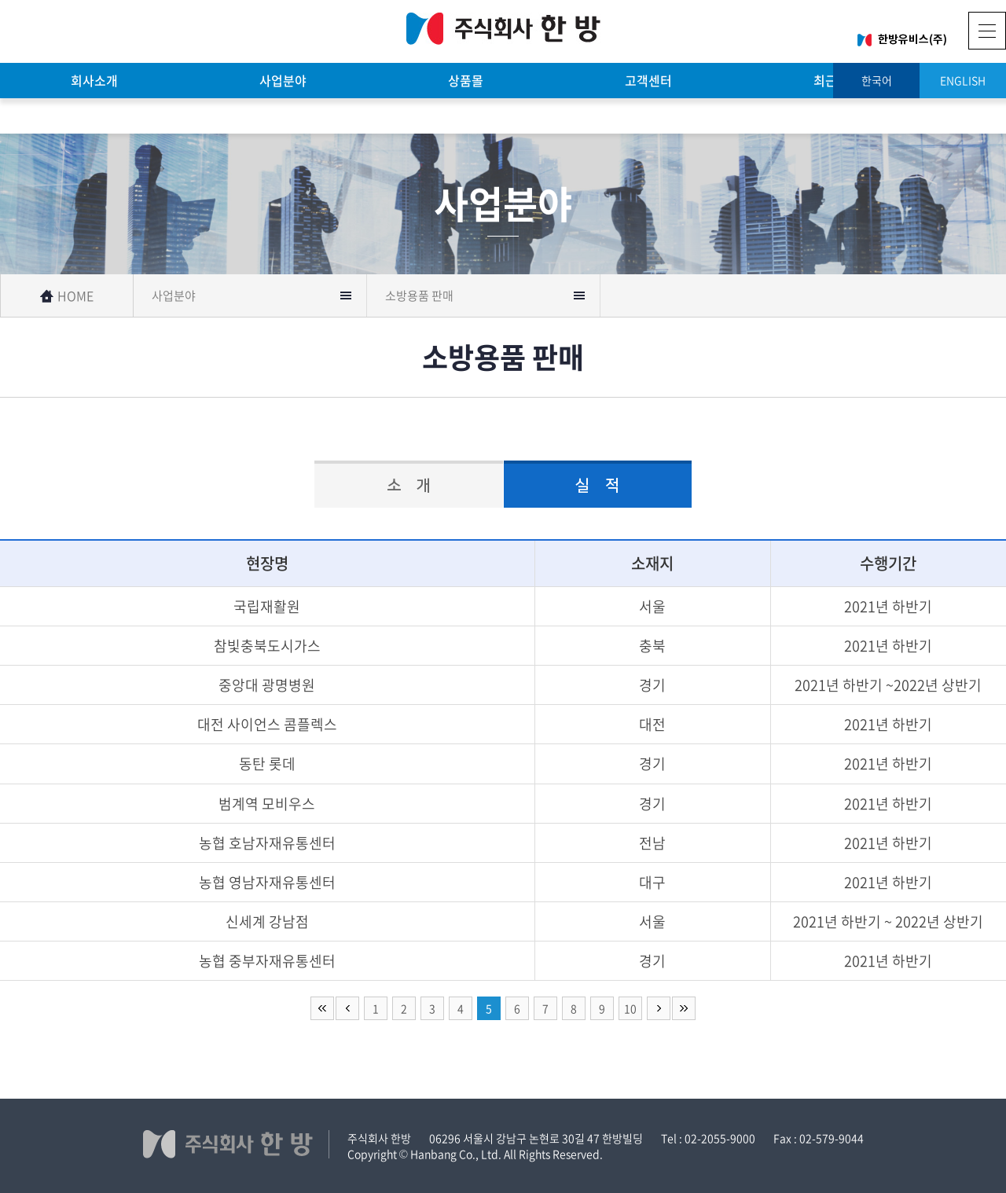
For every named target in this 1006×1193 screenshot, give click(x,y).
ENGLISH (963, 80)
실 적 (597, 485)
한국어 (876, 80)
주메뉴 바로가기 (0, 0)
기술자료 (94, 115)
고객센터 (648, 80)
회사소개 (94, 80)
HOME (67, 295)
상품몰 (465, 80)
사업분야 (283, 80)
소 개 (409, 485)
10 (630, 1008)
